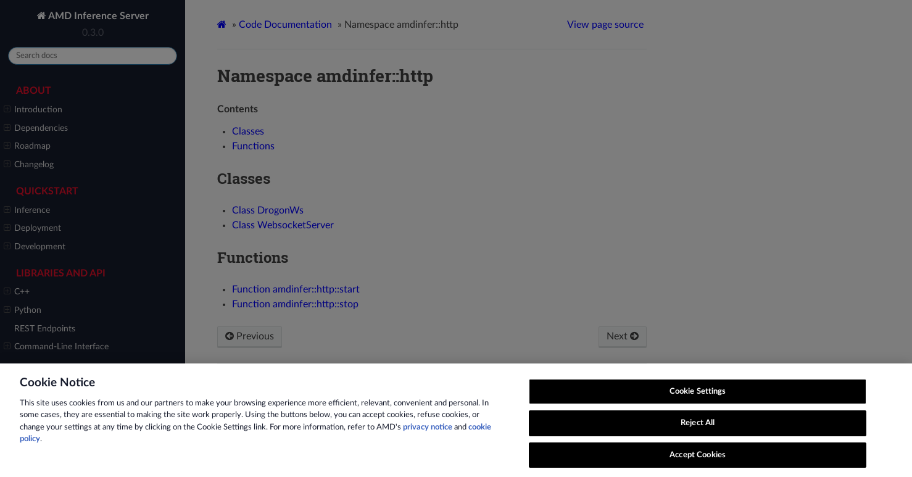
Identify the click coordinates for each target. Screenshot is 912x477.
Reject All (698, 440)
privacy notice (427, 444)
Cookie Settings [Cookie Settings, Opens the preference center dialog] (697, 408)
